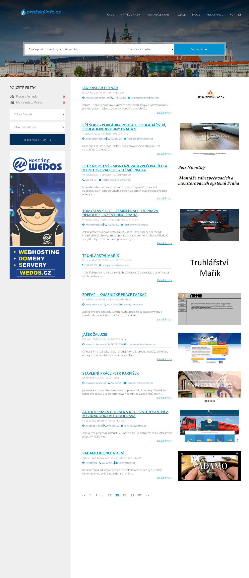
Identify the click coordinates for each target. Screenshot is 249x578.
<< (84, 495)
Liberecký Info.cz (176, 557)
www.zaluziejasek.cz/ (96, 344)
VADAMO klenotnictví (103, 453)
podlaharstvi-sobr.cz (96, 138)
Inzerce (181, 14)
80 (125, 495)
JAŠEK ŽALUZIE (94, 334)
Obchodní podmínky (137, 532)
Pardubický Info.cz (177, 527)
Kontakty (130, 542)
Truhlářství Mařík (100, 255)
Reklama (93, 552)
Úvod (110, 14)
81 (132, 495)
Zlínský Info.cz (213, 542)
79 (117, 495)
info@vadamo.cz (127, 462)
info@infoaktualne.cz (27, 547)
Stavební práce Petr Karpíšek (110, 373)
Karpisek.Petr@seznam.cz (140, 382)
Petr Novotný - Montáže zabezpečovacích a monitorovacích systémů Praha (124, 168)
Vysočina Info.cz (175, 542)
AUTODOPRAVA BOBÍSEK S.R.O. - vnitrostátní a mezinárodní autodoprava (125, 413)
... (102, 495)
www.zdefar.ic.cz (94, 304)
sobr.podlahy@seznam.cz (140, 138)
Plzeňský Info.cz (214, 527)
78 (109, 495)
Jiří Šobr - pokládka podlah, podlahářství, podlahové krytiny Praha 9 (124, 127)
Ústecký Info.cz (174, 532)
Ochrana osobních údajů (139, 537)
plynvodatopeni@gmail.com (145, 97)
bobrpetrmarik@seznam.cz (115, 265)
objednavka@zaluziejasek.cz (141, 344)
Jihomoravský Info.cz (178, 552)
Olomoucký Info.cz (216, 552)
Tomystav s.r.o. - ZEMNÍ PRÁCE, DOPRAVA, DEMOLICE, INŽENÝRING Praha (120, 212)
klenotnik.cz (91, 462)
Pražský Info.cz (213, 532)
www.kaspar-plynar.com (98, 97)
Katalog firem (130, 14)
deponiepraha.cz (94, 425)
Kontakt (235, 14)
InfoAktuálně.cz (39, 574)
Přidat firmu (215, 14)
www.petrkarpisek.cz (96, 382)
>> (147, 495)
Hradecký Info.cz (175, 547)
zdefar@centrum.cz (133, 304)
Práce (196, 14)
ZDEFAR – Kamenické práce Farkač (114, 294)
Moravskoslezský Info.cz (180, 537)
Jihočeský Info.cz (214, 537)
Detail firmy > (164, 112)
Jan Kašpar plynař (100, 87)
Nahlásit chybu (133, 547)
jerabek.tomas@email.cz (136, 224)
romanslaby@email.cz (135, 425)
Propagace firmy (158, 14)
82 (140, 495)
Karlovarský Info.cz (216, 557)
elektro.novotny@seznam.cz (116, 179)
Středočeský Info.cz (216, 547)
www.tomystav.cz (94, 224)
